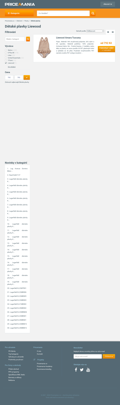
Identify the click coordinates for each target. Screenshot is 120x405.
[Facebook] (76, 370)
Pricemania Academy (44, 366)
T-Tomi (12, 60)
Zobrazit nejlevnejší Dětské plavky (17, 82)
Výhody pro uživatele (16, 357)
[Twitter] (82, 370)
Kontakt (40, 354)
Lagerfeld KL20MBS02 (18, 308)
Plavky (26, 21)
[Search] (93, 13)
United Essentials (16, 58)
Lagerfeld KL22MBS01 (18, 316)
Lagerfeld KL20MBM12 (18, 328)
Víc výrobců (11, 67)
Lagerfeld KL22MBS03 (18, 300)
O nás (39, 351)
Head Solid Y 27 (14, 175)
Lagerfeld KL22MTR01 (18, 288)
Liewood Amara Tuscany (68, 37)
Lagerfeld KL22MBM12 (18, 324)
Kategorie (13, 13)
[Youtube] (88, 370)
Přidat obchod (13, 369)
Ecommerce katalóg (44, 369)
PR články (12, 351)
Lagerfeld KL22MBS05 (18, 296)
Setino (12, 50)
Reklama (11, 380)
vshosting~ (70, 397)
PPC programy (13, 372)
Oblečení (19, 21)
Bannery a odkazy (14, 377)
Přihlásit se (108, 4)
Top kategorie (13, 354)
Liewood (12, 63)
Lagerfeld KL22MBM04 (18, 312)
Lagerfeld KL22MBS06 (18, 292)
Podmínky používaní (15, 359)
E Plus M (13, 53)
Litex (11, 55)
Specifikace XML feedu (16, 375)
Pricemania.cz (9, 21)
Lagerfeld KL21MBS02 (18, 304)
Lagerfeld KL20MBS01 (18, 320)
